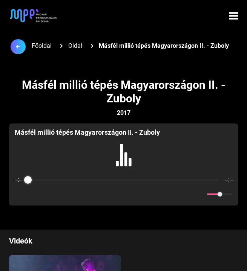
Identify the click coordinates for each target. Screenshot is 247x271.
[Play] (123, 194)
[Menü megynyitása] (233, 15)
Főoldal (42, 45)
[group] (123, 164)
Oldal (75, 45)
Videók (20, 240)
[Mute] (200, 194)
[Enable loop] (20, 194)
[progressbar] (123, 180)
